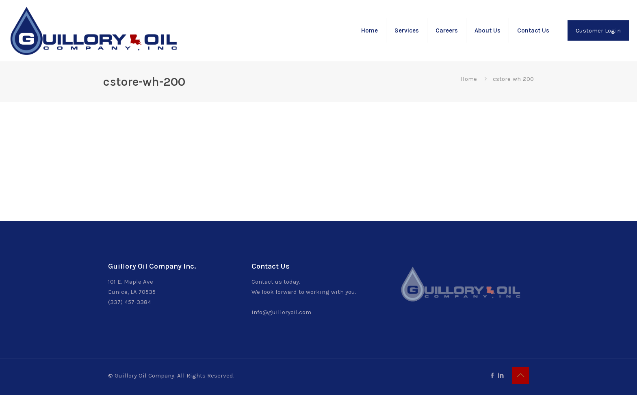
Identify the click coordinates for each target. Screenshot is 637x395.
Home (468, 78)
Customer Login (598, 30)
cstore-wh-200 (513, 78)
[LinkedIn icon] (501, 375)
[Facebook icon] (492, 375)
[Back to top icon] (520, 375)
